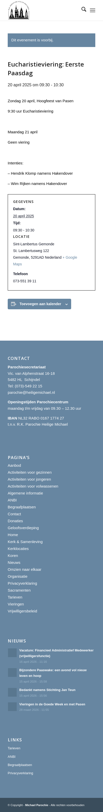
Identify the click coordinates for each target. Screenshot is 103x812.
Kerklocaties (18, 548)
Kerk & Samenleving (25, 541)
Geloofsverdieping (23, 528)
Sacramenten (19, 590)
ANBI (12, 500)
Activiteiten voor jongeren (29, 479)
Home (13, 535)
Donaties (15, 521)
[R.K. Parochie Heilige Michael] (43, 10)
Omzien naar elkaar (24, 569)
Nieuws (14, 562)
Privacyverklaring (22, 583)
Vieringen (16, 604)
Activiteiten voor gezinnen (30, 472)
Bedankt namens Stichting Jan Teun (47, 690)
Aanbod (14, 465)
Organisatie (17, 576)
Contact (14, 514)
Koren (13, 555)
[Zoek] (81, 10)
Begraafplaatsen (22, 507)
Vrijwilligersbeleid (22, 611)
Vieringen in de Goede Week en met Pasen (52, 704)
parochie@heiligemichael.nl (31, 392)
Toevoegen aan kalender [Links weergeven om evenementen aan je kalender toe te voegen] (40, 304)
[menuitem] (81, 10)
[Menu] (92, 10)
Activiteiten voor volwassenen (33, 486)
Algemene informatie (25, 493)
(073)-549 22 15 (28, 386)
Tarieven (15, 597)
